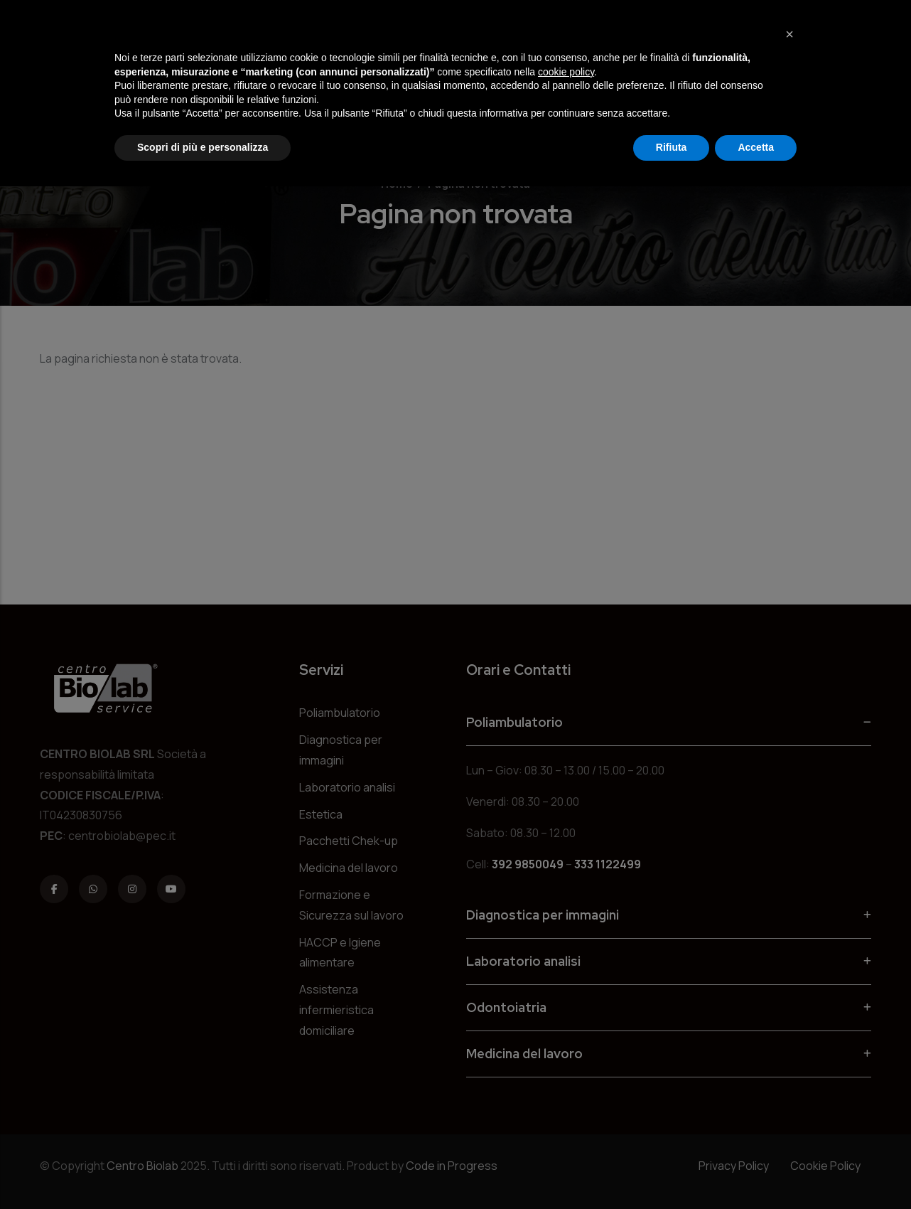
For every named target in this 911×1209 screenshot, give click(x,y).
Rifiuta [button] (671, 147)
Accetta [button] (756, 147)
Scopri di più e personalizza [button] (202, 147)
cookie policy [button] (566, 72)
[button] (789, 34)
